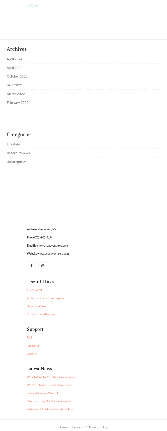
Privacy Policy (98, 427)
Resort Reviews (18, 153)
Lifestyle (13, 144)
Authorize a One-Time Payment (46, 298)
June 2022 (14, 85)
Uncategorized (17, 162)
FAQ (30, 337)
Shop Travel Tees (37, 306)
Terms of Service (70, 427)
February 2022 (17, 102)
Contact (32, 353)
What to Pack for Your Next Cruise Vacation (52, 377)
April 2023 (14, 68)
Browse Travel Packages (42, 314)
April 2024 (14, 59)
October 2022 (17, 76)
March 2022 (16, 94)
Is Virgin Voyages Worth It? (43, 393)
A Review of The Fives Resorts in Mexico (51, 409)
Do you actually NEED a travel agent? (49, 401)
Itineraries (33, 345)
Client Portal (34, 290)
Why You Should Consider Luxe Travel (49, 385)
